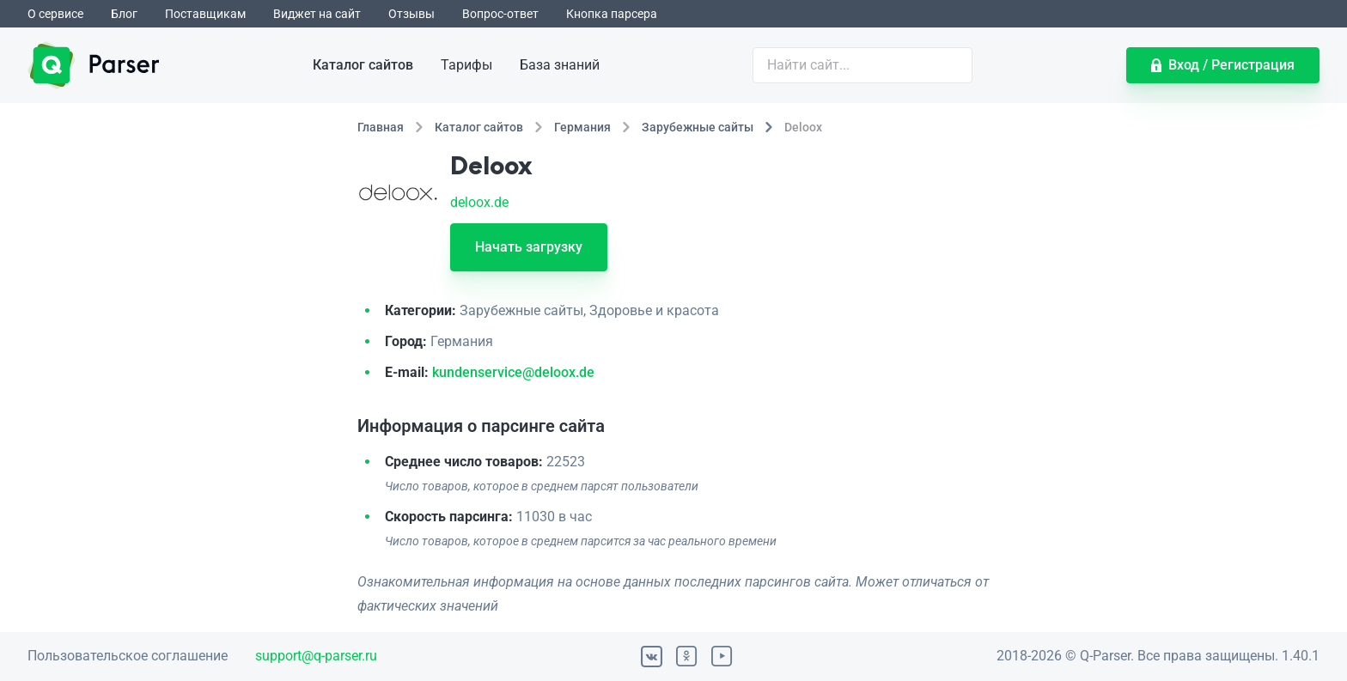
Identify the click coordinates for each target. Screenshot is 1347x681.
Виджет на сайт (317, 14)
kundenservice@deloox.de (513, 372)
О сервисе (55, 14)
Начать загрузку (528, 247)
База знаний (560, 65)
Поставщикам (205, 14)
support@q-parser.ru (316, 656)
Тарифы (466, 65)
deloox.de (479, 202)
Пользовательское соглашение (127, 656)
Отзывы (411, 14)
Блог (124, 14)
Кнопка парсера (611, 14)
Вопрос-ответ (500, 14)
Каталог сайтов (363, 65)
